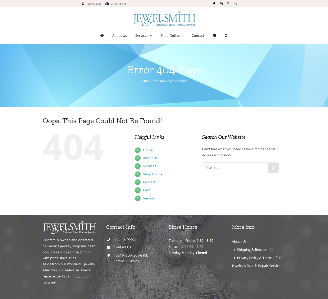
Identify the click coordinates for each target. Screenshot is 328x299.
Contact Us (122, 247)
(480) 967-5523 (125, 239)
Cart (146, 190)
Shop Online (152, 174)
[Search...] (235, 167)
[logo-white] (69, 223)
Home (144, 81)
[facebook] (214, 3)
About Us (150, 158)
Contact (149, 182)
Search (148, 198)
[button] (226, 36)
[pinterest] (228, 3)
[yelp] (235, 3)
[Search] (273, 167)
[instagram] (221, 3)
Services (149, 166)
